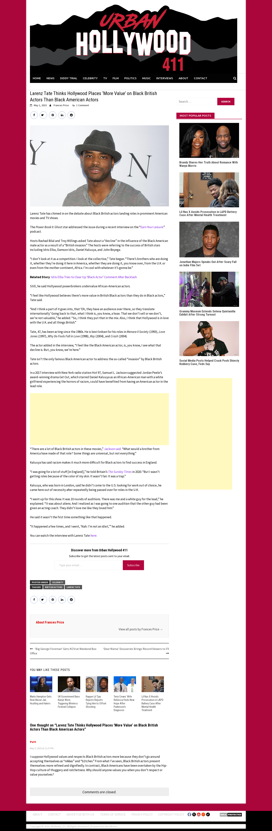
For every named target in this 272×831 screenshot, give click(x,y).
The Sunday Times (120, 472)
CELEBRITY (90, 78)
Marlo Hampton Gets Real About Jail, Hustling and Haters (41, 700)
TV (105, 78)
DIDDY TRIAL (68, 78)
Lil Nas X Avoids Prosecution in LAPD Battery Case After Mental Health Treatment (152, 703)
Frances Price (61, 105)
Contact (54, 814)
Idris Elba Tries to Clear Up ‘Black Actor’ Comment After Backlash (94, 277)
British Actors (53, 587)
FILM (116, 78)
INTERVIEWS (164, 78)
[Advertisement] (99, 419)
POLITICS (130, 78)
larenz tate (73, 587)
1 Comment (82, 105)
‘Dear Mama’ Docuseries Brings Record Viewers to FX (136, 649)
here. (93, 535)
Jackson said (112, 449)
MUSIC (146, 78)
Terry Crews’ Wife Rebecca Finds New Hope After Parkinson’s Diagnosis (124, 703)
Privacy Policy (142, 814)
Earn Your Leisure (151, 227)
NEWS (51, 78)
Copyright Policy (171, 814)
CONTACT (200, 78)
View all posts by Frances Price (141, 629)
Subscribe (133, 565)
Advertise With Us (80, 814)
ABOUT (183, 78)
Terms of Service (113, 814)
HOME (37, 78)
